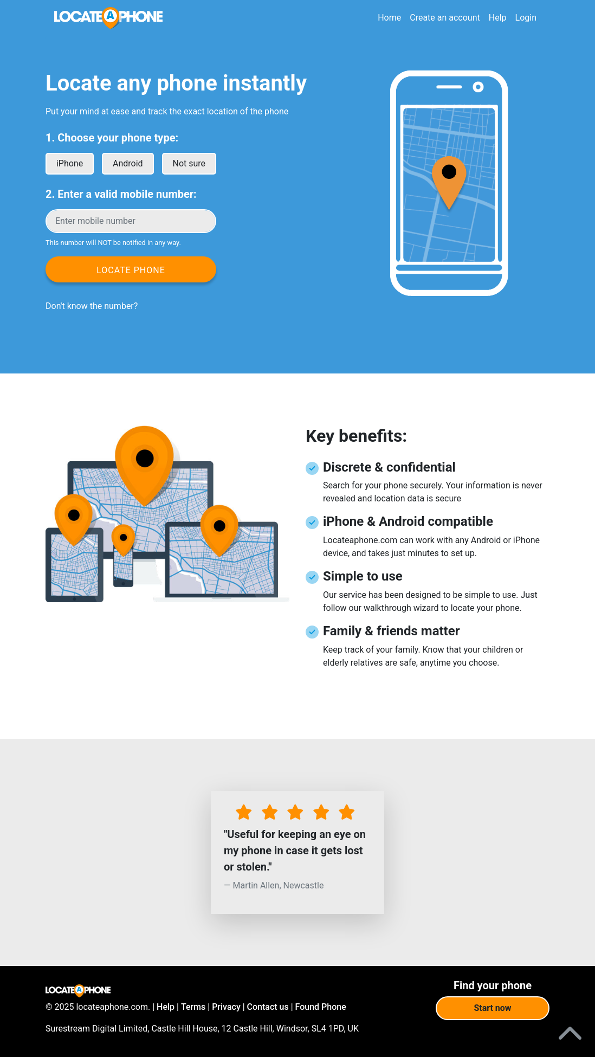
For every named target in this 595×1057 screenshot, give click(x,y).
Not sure (189, 163)
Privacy (226, 1007)
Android (128, 163)
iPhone (69, 163)
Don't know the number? (92, 306)
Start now (492, 1008)
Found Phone (320, 1007)
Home (389, 17)
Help (498, 17)
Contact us (268, 1007)
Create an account (445, 17)
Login (525, 17)
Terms (193, 1007)
